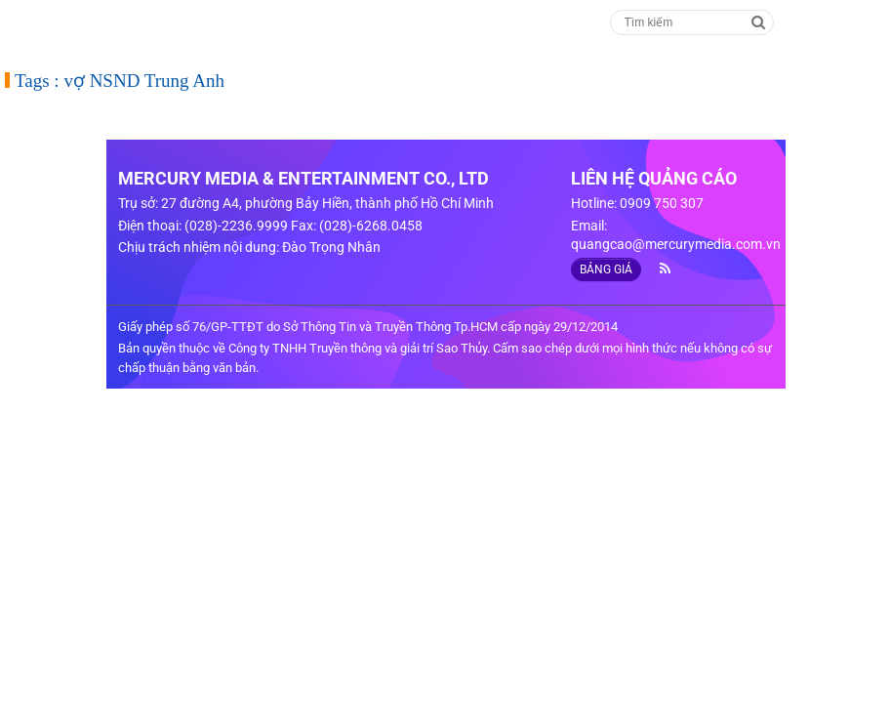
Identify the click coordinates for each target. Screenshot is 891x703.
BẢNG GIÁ (606, 269)
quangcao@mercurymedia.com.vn (676, 244)
